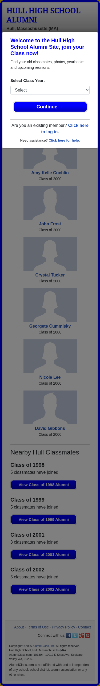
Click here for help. (64, 140)
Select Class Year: (27, 80)
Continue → (50, 106)
